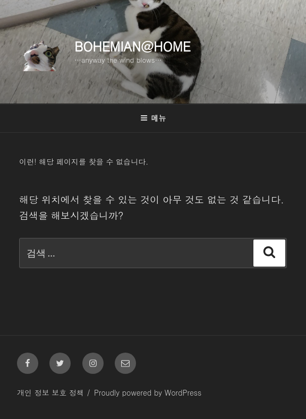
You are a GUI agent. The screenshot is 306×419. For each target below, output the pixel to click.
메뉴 (153, 118)
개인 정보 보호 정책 (50, 392)
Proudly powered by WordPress (147, 392)
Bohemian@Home (132, 46)
